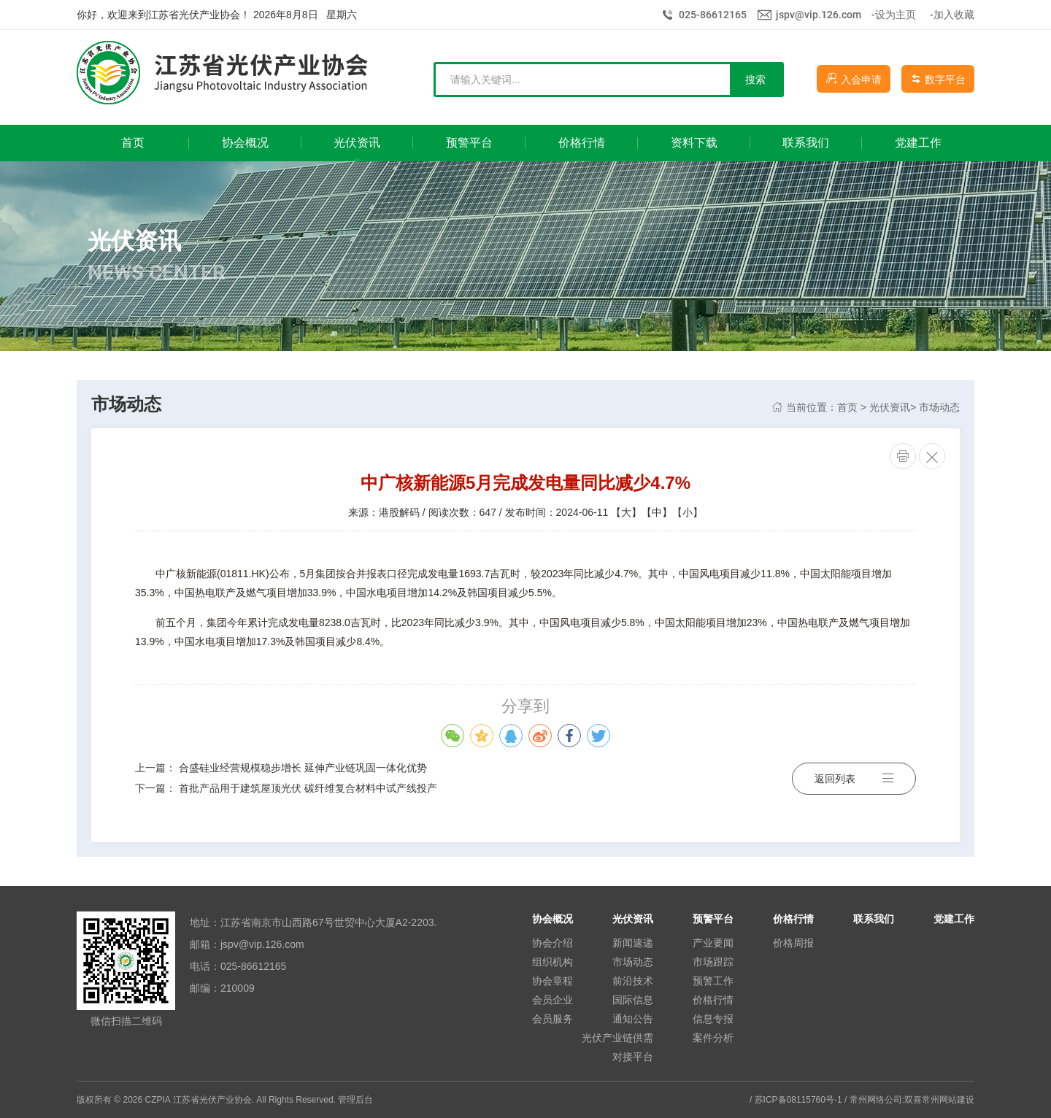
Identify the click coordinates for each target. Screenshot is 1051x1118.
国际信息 (632, 1000)
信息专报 (713, 1019)
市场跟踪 (713, 962)
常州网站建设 (948, 1100)
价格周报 (793, 943)
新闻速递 (632, 943)
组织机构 (552, 962)
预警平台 (713, 919)
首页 (847, 407)
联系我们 (873, 919)
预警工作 (713, 981)
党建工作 (953, 919)
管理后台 (355, 1100)
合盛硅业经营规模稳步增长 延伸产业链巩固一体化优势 (303, 768)
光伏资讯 (889, 407)
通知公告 (632, 1019)
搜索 (755, 79)
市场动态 (939, 407)
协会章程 (552, 981)
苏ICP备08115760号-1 (798, 1100)
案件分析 (713, 1038)
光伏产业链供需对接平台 (617, 1047)
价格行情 (713, 1000)
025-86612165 (713, 14)
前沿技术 (632, 981)
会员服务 (552, 1019)
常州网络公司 (876, 1100)
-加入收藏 (952, 14)
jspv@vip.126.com (818, 14)
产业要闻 (713, 943)
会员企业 (552, 1000)
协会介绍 (552, 943)
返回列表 (854, 778)
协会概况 (552, 919)
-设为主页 (893, 14)
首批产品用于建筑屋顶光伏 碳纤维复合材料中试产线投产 (308, 788)
